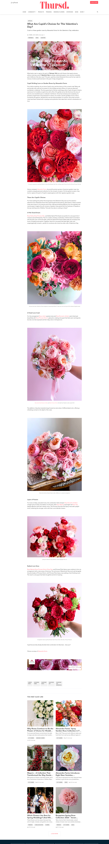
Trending (49, 12)
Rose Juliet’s (42, 316)
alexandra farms (36, 683)
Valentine (43, 37)
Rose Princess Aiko (39, 216)
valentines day (51, 683)
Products (41, 12)
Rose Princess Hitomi (41, 569)
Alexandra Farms (41, 189)
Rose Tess (75, 504)
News (76, 12)
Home (24, 12)
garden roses (30, 683)
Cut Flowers (31, 782)
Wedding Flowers (59, 12)
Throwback (30, 37)
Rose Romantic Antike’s (62, 316)
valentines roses (43, 683)
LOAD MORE (54, 833)
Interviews (69, 12)
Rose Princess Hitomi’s (42, 318)
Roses (37, 37)
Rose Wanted (60, 504)
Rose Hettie (30, 216)
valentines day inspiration (59, 684)
